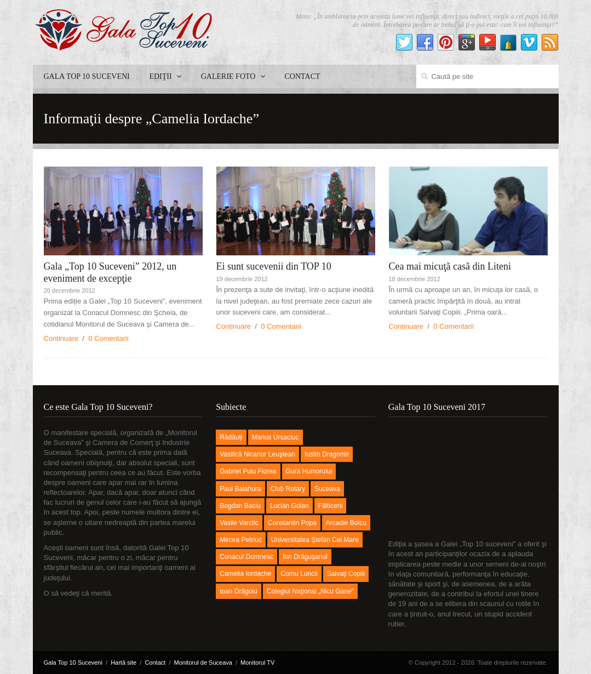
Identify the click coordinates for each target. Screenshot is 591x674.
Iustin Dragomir (327, 454)
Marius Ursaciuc (275, 437)
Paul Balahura (240, 489)
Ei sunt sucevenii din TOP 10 (273, 266)
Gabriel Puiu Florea (248, 471)
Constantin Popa (292, 523)
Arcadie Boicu (346, 523)
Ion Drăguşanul (305, 557)
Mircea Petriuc (241, 540)
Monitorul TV (257, 662)
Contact (302, 76)
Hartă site (123, 662)
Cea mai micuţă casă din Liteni (450, 266)
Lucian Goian (289, 506)
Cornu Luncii (298, 574)
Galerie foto (233, 76)
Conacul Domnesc (246, 557)
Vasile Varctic (239, 523)
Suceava (327, 489)
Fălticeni (330, 506)
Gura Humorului (309, 471)
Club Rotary (288, 489)
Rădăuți (231, 437)
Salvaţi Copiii (346, 574)
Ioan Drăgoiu (238, 591)
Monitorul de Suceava (203, 662)
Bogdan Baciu (240, 506)
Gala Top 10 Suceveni (87, 76)
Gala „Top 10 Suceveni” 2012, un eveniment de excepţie (110, 272)
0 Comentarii (108, 338)
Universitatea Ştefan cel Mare (315, 540)
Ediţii (165, 76)
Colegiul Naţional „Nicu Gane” (310, 591)
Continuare (61, 338)
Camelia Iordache (245, 574)
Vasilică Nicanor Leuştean (257, 454)
